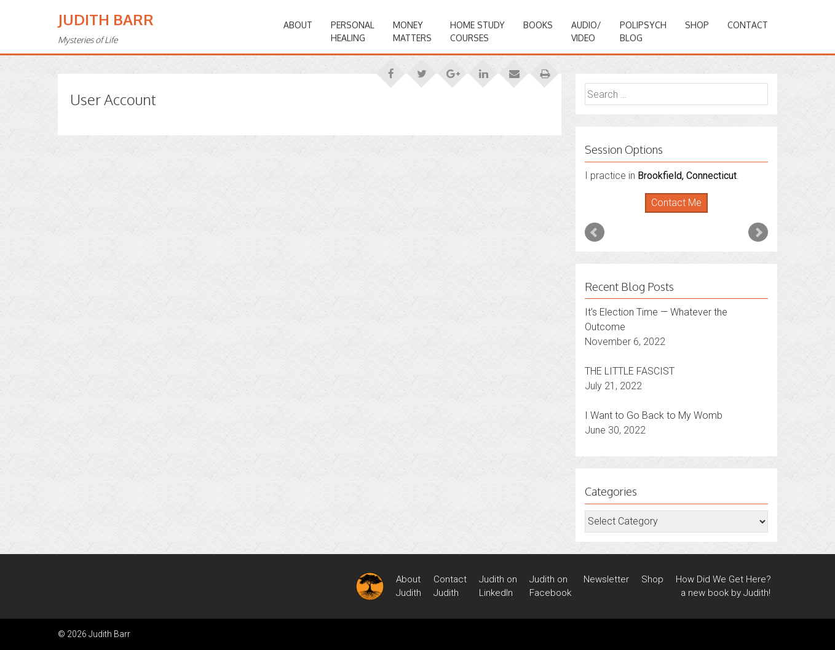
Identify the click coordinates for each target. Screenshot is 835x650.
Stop (681, 213)
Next (758, 232)
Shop (697, 25)
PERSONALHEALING (352, 31)
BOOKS (538, 25)
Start (672, 213)
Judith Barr (106, 19)
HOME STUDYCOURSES (477, 31)
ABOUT (297, 25)
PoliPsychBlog (643, 31)
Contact (747, 25)
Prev (594, 232)
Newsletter (606, 579)
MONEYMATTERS (412, 31)
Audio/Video (586, 31)
